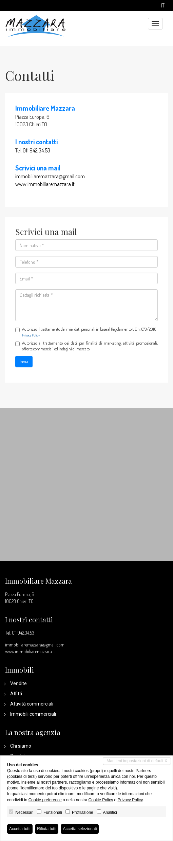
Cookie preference (45, 800)
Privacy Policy (31, 335)
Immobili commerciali (33, 714)
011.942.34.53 (36, 150)
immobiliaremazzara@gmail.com (50, 176)
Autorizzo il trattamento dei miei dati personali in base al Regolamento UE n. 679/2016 (85, 332)
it (163, 5)
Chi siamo (20, 746)
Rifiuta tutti (46, 828)
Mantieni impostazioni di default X (137, 760)
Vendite (18, 683)
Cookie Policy (100, 800)
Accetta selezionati (80, 828)
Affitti (16, 693)
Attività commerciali (31, 704)
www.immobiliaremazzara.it (45, 184)
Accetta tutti (20, 828)
